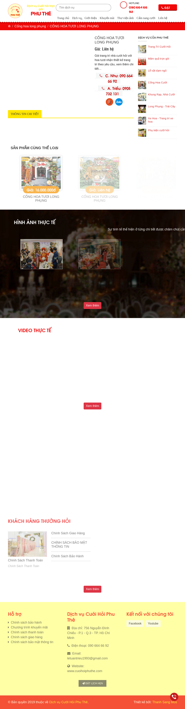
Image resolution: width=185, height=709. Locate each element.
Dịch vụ (77, 18)
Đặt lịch (165, 8)
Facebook (135, 623)
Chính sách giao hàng (26, 637)
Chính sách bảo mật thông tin (31, 642)
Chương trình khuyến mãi (29, 627)
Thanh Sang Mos (164, 702)
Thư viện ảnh (125, 18)
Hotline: (139, 8)
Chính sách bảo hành (26, 622)
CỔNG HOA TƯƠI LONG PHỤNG (60, 199)
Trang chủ (63, 18)
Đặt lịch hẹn (92, 683)
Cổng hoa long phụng (30, 26)
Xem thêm (92, 305)
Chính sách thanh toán (27, 632)
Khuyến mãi (107, 18)
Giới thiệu (91, 18)
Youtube (153, 623)
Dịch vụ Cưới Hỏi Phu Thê (68, 702)
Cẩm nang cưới (146, 18)
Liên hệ (162, 18)
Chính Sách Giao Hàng (68, 575)
